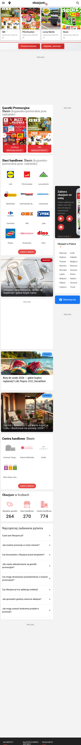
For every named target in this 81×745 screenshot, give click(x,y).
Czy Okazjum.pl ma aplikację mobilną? (20, 589)
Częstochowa (63, 287)
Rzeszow (73, 266)
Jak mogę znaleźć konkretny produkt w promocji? (20, 610)
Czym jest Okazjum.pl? (12, 535)
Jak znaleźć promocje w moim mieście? (21, 545)
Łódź (72, 253)
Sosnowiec (73, 283)
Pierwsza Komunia (28, 46)
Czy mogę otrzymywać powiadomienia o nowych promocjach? (25, 578)
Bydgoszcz (73, 261)
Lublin (62, 274)
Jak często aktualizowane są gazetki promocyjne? (19, 566)
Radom (73, 278)
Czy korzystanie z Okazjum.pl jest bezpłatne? (23, 554)
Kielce (73, 274)
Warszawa (63, 253)
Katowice (63, 266)
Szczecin (73, 270)
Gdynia (62, 283)
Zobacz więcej (27, 252)
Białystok (63, 278)
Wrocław (63, 270)
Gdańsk (73, 257)
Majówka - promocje (52, 46)
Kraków (62, 257)
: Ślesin (24, 111)
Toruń (72, 287)
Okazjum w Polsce (67, 245)
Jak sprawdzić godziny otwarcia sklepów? (21, 599)
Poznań (62, 261)
